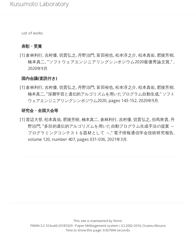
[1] (22, 55)
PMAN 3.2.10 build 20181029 (51, 225)
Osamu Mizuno (154, 225)
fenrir (117, 220)
